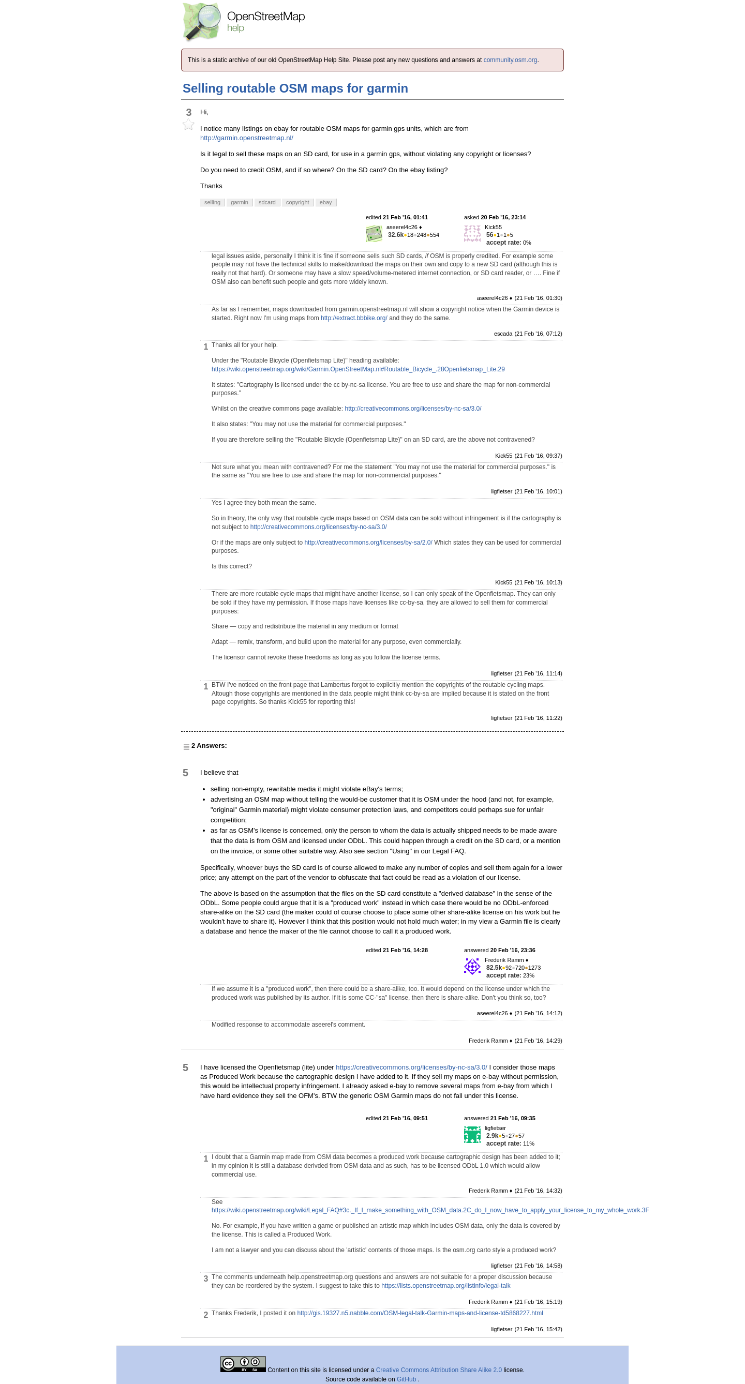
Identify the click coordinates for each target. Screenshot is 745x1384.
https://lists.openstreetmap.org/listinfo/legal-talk (445, 1285)
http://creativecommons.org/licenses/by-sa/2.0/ (368, 542)
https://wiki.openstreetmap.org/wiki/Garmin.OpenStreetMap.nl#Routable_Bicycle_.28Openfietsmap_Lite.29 (358, 369)
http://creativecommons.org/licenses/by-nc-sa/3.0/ (413, 408)
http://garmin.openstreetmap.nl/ (246, 138)
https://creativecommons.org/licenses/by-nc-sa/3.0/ (411, 1067)
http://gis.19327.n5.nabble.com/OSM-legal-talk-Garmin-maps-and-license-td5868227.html (420, 1313)
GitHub (407, 1379)
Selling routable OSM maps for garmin (295, 88)
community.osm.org (511, 60)
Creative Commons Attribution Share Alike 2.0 (439, 1370)
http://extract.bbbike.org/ (354, 318)
